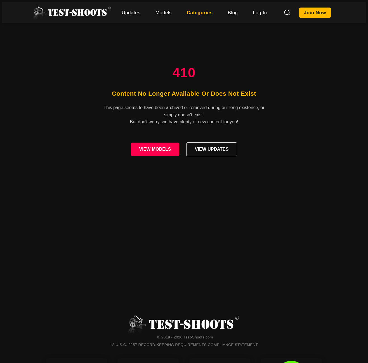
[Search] (287, 13)
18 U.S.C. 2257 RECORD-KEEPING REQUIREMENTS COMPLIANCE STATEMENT (184, 345)
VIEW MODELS (155, 149)
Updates (131, 12)
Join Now (315, 12)
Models (163, 12)
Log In (260, 12)
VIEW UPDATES (212, 149)
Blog (233, 12)
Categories (200, 12)
